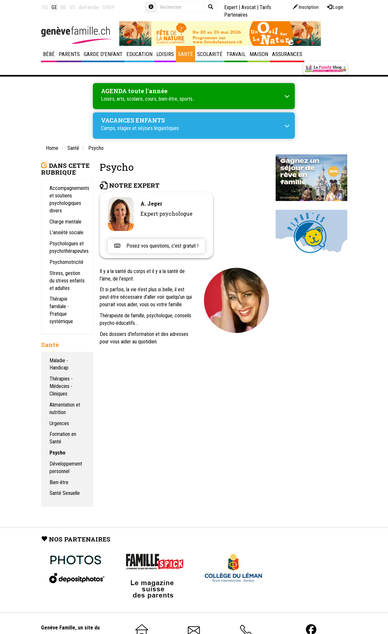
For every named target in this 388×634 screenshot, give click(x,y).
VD (45, 7)
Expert (230, 7)
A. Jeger (151, 203)
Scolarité (210, 54)
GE (54, 7)
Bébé (49, 54)
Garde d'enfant (103, 54)
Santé (185, 54)
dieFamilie (89, 7)
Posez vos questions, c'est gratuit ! (156, 246)
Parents (69, 54)
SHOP (108, 7)
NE (63, 7)
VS (72, 7)
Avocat (248, 7)
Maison (259, 54)
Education (139, 54)
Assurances (287, 54)
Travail (236, 54)
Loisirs (165, 54)
